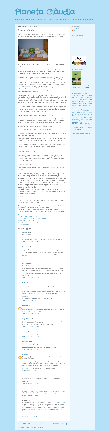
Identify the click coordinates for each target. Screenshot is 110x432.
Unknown (76, 31)
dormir (85, 103)
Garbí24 (24, 305)
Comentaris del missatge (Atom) (34, 427)
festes (84, 107)
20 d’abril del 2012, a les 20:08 (30, 395)
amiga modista (34, 209)
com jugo (74, 101)
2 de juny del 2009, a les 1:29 (30, 349)
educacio (90, 103)
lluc (91, 114)
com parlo (80, 101)
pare (86, 120)
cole (81, 99)
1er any (74, 95)
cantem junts (88, 97)
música (86, 117)
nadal (90, 117)
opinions (79, 120)
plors (73, 125)
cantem (82, 97)
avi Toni (74, 97)
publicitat (81, 125)
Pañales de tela (22, 215)
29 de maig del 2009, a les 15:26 (31, 313)
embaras (74, 105)
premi (76, 125)
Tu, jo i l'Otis (25, 319)
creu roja (86, 101)
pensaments (77, 123)
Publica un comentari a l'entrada (29, 416)
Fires (88, 107)
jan (79, 112)
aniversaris (84, 95)
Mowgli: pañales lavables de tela (27, 220)
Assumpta (25, 263)
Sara (85, 125)
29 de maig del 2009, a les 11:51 (31, 258)
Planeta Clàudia (45, 12)
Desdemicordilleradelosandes (30, 376)
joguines (87, 112)
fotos (90, 107)
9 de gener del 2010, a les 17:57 (30, 370)
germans (90, 108)
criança (90, 101)
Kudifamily (25, 283)
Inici (42, 424)
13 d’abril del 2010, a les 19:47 (30, 383)
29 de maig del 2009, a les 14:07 (31, 300)
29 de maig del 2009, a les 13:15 (31, 277)
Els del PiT (25, 341)
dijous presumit (78, 103)
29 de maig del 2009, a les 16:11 (31, 326)
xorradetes (76, 129)
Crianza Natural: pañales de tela (27, 216)
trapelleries (75, 127)
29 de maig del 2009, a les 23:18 (31, 336)
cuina (73, 103)
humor (80, 110)
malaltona (78, 115)
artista (90, 95)
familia (74, 107)
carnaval (74, 99)
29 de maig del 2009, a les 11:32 (31, 241)
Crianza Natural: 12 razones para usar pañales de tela (33, 218)
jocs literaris (82, 112)
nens (85, 119)
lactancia (80, 114)
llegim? (87, 114)
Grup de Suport (75, 110)
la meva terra (75, 114)
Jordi (90, 112)
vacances (82, 127)
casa (78, 99)
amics (78, 95)
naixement (74, 119)
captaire (24, 232)
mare (77, 117)
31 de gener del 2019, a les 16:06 (31, 413)
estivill (90, 105)
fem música (79, 107)
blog (79, 97)
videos (89, 127)
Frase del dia (76, 109)
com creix (87, 99)
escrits (85, 105)
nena (82, 119)
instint (90, 110)
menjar (81, 117)
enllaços (79, 105)
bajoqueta (25, 247)
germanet (26, 224)
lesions (84, 114)
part (91, 120)
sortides (89, 125)
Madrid (73, 115)
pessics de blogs (87, 123)
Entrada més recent (25, 424)
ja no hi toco (75, 112)
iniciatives (85, 110)
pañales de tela (61, 402)
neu (87, 119)
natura (78, 119)
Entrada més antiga (60, 424)
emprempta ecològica (27, 86)
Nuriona (24, 354)
